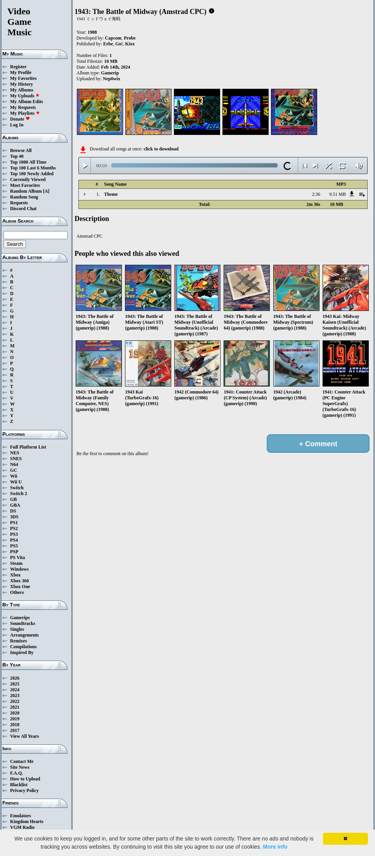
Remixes (18, 641)
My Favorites (23, 78)
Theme (111, 194)
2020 (14, 713)
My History (21, 84)
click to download (161, 149)
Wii (13, 476)
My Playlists (25, 113)
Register (18, 66)
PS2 (14, 528)
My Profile (20, 72)
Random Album (26, 191)
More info (275, 847)
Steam (16, 563)
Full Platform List (28, 447)
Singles (17, 629)
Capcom (113, 38)
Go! (119, 44)
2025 (14, 684)
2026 (14, 678)
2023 (14, 695)
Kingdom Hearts (26, 821)
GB (13, 499)
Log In (16, 125)
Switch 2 (18, 493)
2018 (14, 724)
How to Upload (25, 779)
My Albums (21, 90)
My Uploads (25, 95)
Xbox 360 (19, 580)
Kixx (130, 44)
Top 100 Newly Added (32, 173)
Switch (17, 487)
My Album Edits (26, 101)
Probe (129, 38)
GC (13, 470)
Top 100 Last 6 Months (33, 168)
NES (14, 453)
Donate (20, 119)
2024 (14, 689)
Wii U (16, 482)
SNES (16, 458)
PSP (14, 551)
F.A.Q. (16, 773)
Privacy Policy (24, 790)
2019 (14, 718)
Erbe (108, 44)
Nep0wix (111, 78)
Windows (19, 569)
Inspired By (21, 652)
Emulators (20, 815)
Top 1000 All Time (28, 162)
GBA (15, 505)
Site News (20, 767)
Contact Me (21, 761)
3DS (14, 516)
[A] (46, 191)
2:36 (316, 194)
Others (17, 592)
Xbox (15, 575)
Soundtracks (22, 623)
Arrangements (24, 635)
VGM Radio (22, 827)
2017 (14, 730)
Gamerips (20, 617)
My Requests (23, 107)
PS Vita (17, 557)
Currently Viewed (27, 179)
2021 (14, 707)
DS (13, 511)
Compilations (23, 646)
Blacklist (19, 784)
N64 (14, 464)
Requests (19, 202)
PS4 (14, 540)
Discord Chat (23, 208)
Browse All (20, 150)
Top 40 (17, 156)
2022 (14, 701)
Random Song (24, 197)
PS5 (14, 546)
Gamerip (110, 73)
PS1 (14, 522)
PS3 (14, 534)
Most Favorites (25, 185)
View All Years (24, 736)
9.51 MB (337, 194)
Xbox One (20, 586)
